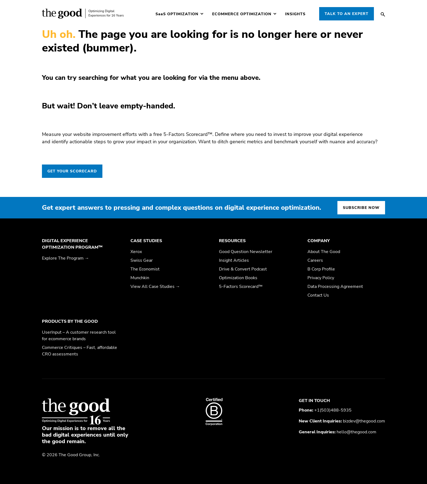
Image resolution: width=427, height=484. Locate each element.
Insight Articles (234, 260)
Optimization (177, 14)
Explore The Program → (65, 258)
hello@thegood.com (356, 432)
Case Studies (146, 241)
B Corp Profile (321, 269)
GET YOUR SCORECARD (72, 171)
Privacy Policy (320, 278)
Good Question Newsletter (245, 252)
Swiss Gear (141, 260)
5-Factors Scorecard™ (241, 287)
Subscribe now (361, 207)
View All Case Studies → (155, 287)
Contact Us (318, 295)
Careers (315, 260)
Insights (295, 14)
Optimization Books (238, 278)
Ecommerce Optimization (242, 14)
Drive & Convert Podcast (243, 269)
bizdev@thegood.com (364, 421)
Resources (232, 241)
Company (318, 241)
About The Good (323, 252)
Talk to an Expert (346, 13)
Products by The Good (70, 321)
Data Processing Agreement (335, 287)
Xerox (136, 252)
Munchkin (139, 278)
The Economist (145, 269)
